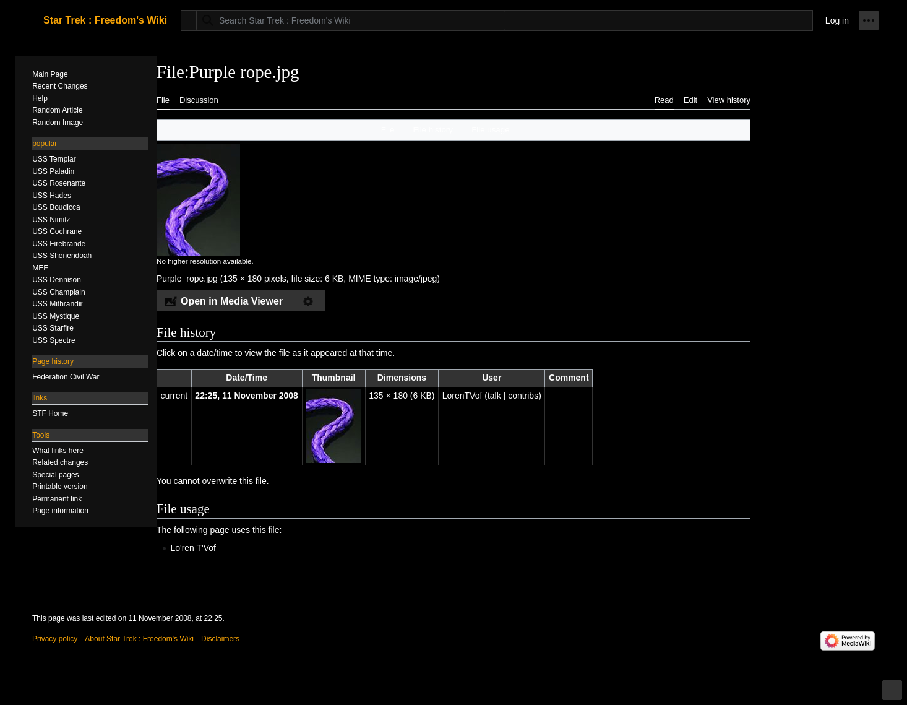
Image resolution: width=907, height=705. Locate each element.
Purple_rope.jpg (187, 278)
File (387, 129)
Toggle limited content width (894, 695)
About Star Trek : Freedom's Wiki (139, 638)
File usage (490, 129)
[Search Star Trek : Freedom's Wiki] (350, 20)
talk (494, 395)
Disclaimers (220, 638)
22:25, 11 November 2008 (246, 395)
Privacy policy (54, 638)
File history (433, 129)
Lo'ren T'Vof (193, 548)
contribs (523, 395)
